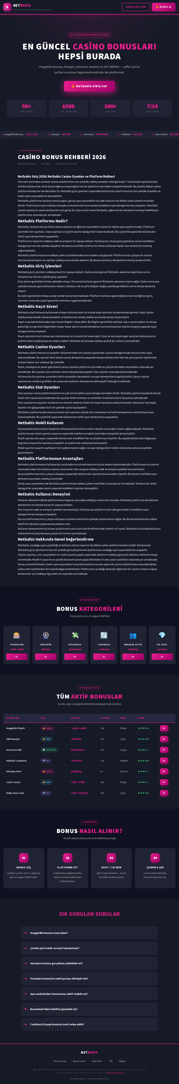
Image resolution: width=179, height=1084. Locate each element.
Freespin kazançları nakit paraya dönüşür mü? (59, 978)
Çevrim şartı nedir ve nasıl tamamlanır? (55, 948)
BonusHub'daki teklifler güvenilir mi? (54, 1009)
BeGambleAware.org (115, 1073)
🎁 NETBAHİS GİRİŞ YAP (90, 86)
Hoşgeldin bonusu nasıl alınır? (49, 933)
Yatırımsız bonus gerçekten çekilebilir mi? (56, 963)
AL (17, 657)
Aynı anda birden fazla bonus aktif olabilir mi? (59, 994)
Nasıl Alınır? (97, 1061)
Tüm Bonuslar (59, 1061)
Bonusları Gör (136, 6)
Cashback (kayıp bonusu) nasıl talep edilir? (57, 1024)
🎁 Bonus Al (164, 6)
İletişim (122, 1061)
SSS (110, 1061)
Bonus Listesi (79, 1061)
